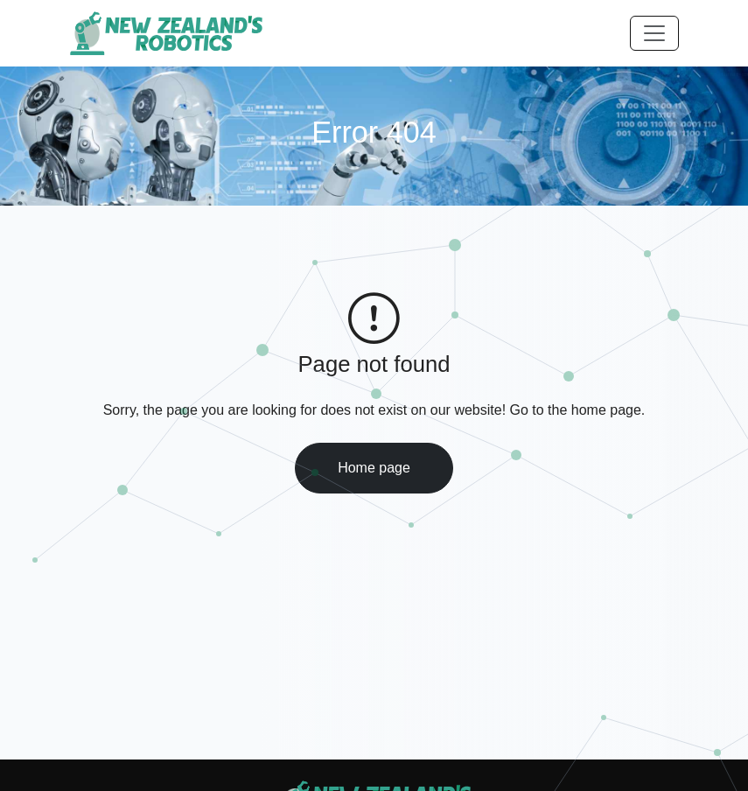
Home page (374, 467)
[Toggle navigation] (654, 33)
